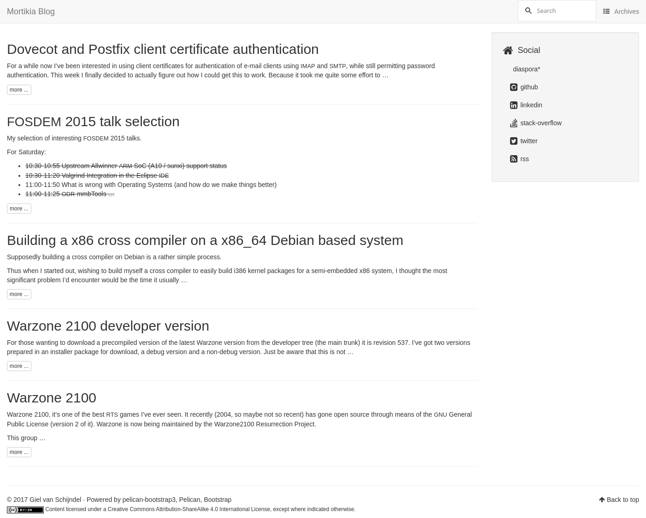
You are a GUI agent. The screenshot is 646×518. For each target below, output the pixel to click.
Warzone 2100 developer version (108, 325)
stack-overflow (536, 123)
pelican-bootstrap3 (149, 499)
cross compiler (170, 270)
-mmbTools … (88, 194)
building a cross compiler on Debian (93, 257)
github (524, 87)
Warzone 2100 (51, 397)
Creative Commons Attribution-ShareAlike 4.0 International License (189, 509)
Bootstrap (217, 499)
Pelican (189, 499)
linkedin (526, 105)
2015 (104, 138)
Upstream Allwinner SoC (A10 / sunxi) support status (144, 165)
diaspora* (525, 69)
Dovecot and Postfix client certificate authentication (163, 49)
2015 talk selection (93, 121)
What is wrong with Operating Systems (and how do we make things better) (169, 184)
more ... (19, 90)
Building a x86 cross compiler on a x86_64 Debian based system (205, 240)
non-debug (222, 351)
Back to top (623, 499)
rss (519, 159)
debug (155, 351)
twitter (524, 141)
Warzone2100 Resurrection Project (264, 424)
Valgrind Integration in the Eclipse (115, 175)
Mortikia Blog (31, 11)
